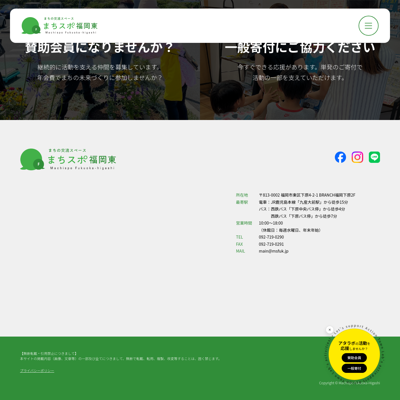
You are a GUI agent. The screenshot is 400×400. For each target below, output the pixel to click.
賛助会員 (354, 357)
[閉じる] (330, 330)
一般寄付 (354, 368)
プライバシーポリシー (37, 370)
